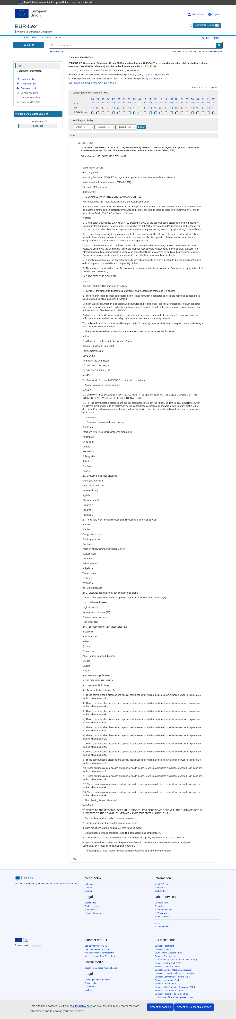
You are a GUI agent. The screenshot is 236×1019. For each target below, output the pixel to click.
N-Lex (157, 923)
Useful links (160, 891)
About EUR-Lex (161, 884)
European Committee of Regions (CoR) (172, 977)
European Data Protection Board (169, 990)
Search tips (56, 51)
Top (75, 859)
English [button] (213, 14)
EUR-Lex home (32, 37)
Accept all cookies (160, 1007)
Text (19, 65)
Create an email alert (29, 97)
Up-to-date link (26, 79)
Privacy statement (93, 913)
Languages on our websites (97, 979)
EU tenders (160, 906)
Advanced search (213, 51)
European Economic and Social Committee (174, 973)
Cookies (88, 990)
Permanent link (26, 83)
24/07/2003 (38, 121)
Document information (29, 70)
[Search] (219, 45)
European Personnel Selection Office (171, 994)
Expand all (197, 87)
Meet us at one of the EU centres (100, 956)
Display (141, 127)
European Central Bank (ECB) (168, 963)
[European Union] (23, 940)
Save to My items (27, 92)
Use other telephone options (98, 949)
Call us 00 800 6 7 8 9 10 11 (97, 946)
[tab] (143, 92)
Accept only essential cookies (194, 1007)
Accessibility (90, 909)
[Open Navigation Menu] (28, 45)
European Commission (165, 956)
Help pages (90, 884)
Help (205, 38)
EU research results (164, 909)
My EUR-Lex (195, 14)
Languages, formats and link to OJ (88, 92)
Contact (88, 887)
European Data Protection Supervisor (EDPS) (175, 987)
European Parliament (164, 946)
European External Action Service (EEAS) (173, 970)
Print (215, 38)
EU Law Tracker (162, 926)
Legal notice (90, 902)
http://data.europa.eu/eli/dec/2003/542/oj (94, 82)
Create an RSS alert (28, 101)
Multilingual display (81, 120)
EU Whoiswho (161, 913)
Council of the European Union (168, 953)
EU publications (162, 916)
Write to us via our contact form (99, 953)
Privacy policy (91, 983)
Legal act (38, 126)
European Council (163, 949)
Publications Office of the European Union (60, 883)
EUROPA (19, 37)
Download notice (27, 88)
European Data (161, 902)
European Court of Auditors (167, 966)
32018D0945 (155, 78)
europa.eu (36, 945)
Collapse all (211, 87)
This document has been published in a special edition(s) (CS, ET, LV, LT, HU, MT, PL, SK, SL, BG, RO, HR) (119, 74)
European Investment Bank (167, 980)
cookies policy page (75, 1006)
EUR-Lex (26, 26)
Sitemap (88, 891)
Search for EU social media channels (102, 968)
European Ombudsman (165, 983)
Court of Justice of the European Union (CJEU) (176, 959)
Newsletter (160, 887)
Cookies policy (91, 906)
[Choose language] (83, 127)
